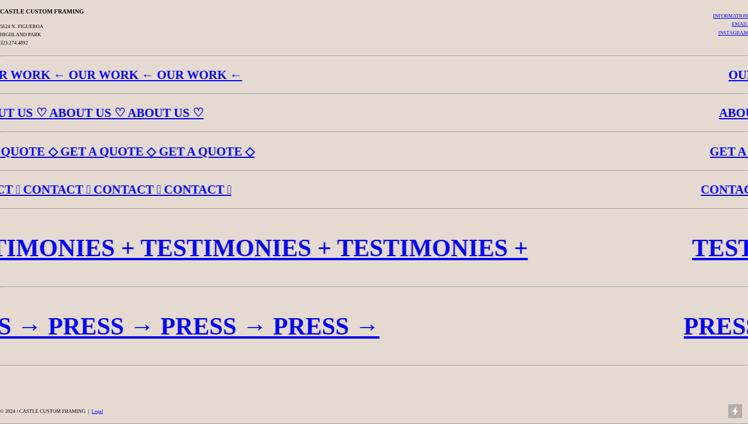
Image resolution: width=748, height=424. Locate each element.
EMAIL (740, 24)
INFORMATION (730, 16)
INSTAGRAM (733, 33)
